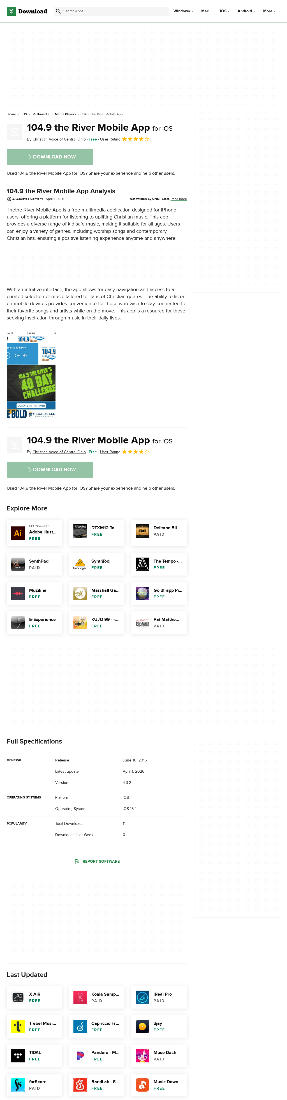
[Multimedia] (41, 114)
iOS (223, 11)
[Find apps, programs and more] (111, 11)
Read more (179, 199)
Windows (181, 11)
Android (245, 11)
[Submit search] (58, 11)
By (56, 139)
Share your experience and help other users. (132, 173)
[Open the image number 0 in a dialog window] (31, 375)
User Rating (125, 139)
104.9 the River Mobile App (100, 127)
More (270, 11)
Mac (205, 11)
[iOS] (24, 114)
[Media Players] (65, 114)
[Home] (11, 114)
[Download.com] (27, 11)
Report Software (97, 861)
